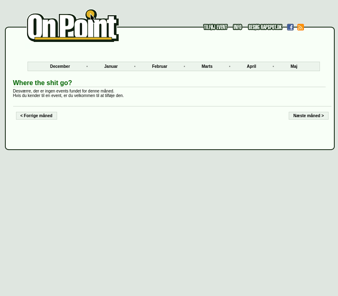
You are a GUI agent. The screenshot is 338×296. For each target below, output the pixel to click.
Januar (111, 66)
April (251, 66)
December (60, 66)
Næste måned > (308, 115)
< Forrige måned (37, 115)
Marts (207, 66)
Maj (293, 66)
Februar (159, 66)
